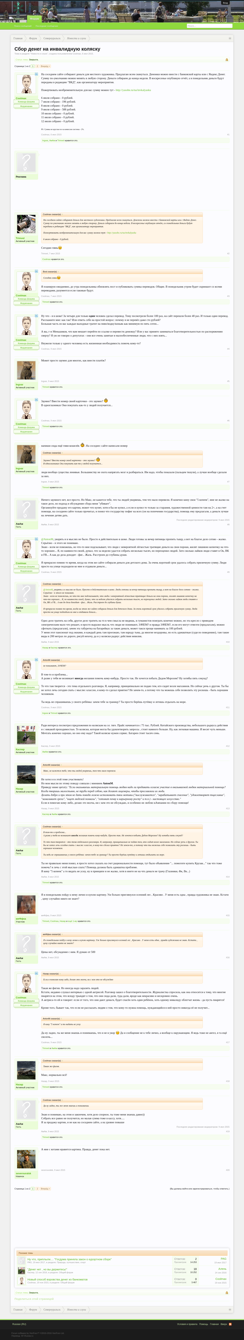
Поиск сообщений (22, 26)
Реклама (21, 176)
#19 (228, 1131)
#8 (228, 524)
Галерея (50, 18)
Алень (222, 1268)
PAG (29, 1262)
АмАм (52, 140)
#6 (228, 420)
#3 (228, 296)
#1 (228, 134)
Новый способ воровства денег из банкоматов (57, 1279)
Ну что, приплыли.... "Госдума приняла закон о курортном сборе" (69, 1259)
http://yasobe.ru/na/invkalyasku (133, 90)
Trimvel (60, 140)
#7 (228, 482)
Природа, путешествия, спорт (71, 1262)
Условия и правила (187, 1324)
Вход (225, 3)
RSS (230, 1324)
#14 (228, 877)
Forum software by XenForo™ (37, 1333)
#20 (228, 1170)
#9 (228, 572)
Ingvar (45, 140)
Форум (34, 18)
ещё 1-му (72, 921)
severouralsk (23, 1173)
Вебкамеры (68, 18)
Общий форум (66, 1272)
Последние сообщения (47, 26)
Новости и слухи (39, 54)
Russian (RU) (19, 1324)
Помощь (203, 1324)
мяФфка (21, 918)
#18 (228, 1081)
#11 (228, 707)
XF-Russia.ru (27, 1336)
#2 (228, 253)
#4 (228, 349)
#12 (228, 746)
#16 (228, 957)
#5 (228, 381)
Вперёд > (45, 66)
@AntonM (47, 539)
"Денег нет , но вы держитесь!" (47, 1269)
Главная (18, 18)
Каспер (54, 647)
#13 (228, 808)
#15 (228, 915)
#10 (228, 642)
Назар (45, 647)
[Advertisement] (135, 177)
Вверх (224, 1324)
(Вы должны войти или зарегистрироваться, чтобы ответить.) (200, 1189)
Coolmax (77, 54)
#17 (228, 1042)
